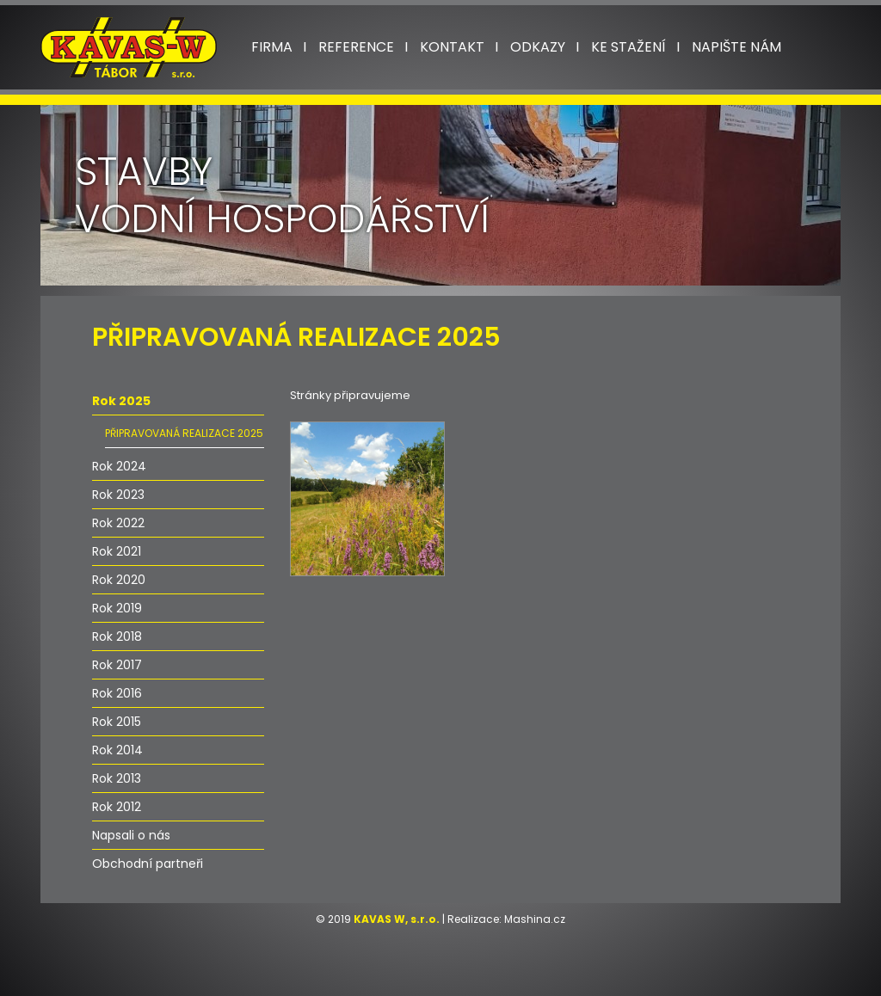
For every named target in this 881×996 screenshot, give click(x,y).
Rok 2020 (118, 579)
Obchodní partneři (147, 863)
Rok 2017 (117, 664)
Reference (356, 47)
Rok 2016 (117, 693)
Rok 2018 (117, 636)
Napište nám (736, 47)
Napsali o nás (131, 835)
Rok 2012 (116, 806)
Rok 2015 (116, 721)
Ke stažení (628, 47)
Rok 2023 (118, 494)
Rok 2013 (116, 778)
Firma (272, 47)
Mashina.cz (534, 919)
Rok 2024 (119, 466)
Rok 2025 (121, 400)
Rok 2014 (117, 750)
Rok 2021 (116, 551)
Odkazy (537, 47)
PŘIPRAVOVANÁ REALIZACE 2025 (184, 433)
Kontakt (452, 47)
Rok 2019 (117, 608)
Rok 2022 (118, 523)
